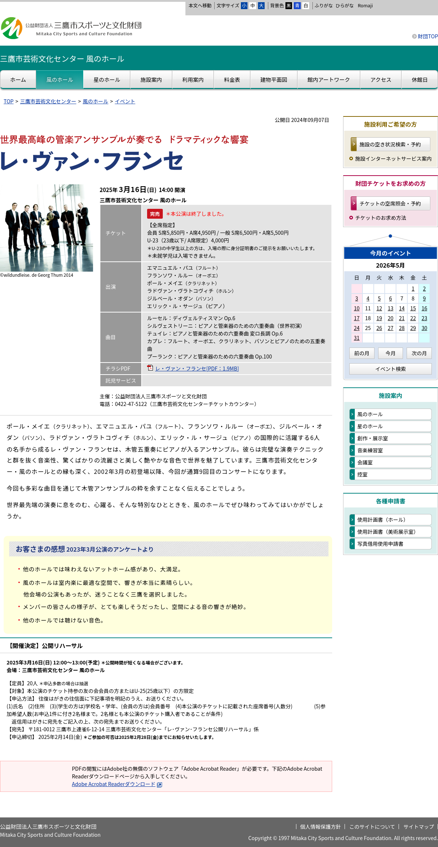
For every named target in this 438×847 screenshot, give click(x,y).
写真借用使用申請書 (380, 543)
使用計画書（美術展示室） (388, 531)
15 (413, 308)
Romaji (365, 5)
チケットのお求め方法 (380, 217)
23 (424, 318)
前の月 (361, 353)
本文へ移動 (199, 5)
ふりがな (324, 5)
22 (413, 318)
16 (424, 308)
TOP (9, 101)
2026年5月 (390, 265)
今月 (390, 353)
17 (357, 318)
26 (379, 327)
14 (402, 308)
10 (357, 308)
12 (379, 308)
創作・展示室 (372, 438)
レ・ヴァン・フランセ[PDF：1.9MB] (197, 368)
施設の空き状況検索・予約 (390, 144)
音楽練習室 (370, 450)
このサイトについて (372, 826)
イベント (125, 101)
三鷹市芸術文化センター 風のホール (62, 58)
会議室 (365, 462)
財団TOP (428, 36)
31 (357, 337)
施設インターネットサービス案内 (393, 158)
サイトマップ (418, 826)
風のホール (95, 101)
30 (424, 327)
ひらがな (344, 5)
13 (390, 308)
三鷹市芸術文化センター (48, 101)
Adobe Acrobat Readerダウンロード (117, 783)
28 (402, 327)
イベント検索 (390, 368)
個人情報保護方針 (320, 826)
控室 (362, 474)
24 (357, 327)
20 (390, 318)
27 (390, 327)
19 (379, 318)
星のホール (370, 426)
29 (413, 327)
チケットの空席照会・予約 (390, 203)
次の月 (419, 353)
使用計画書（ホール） (382, 519)
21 (402, 318)
